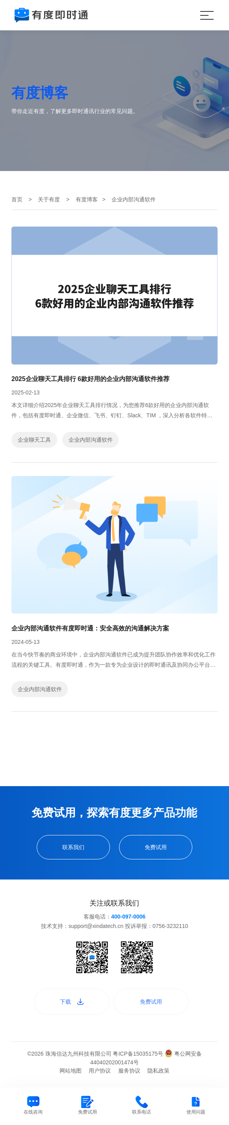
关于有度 (49, 199)
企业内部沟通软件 (91, 440)
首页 (16, 199)
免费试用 (156, 847)
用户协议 (100, 1070)
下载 (71, 1002)
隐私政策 (158, 1070)
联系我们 (73, 847)
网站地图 (71, 1070)
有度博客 (87, 199)
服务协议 (129, 1070)
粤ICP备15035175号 (139, 1054)
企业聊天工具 (34, 440)
